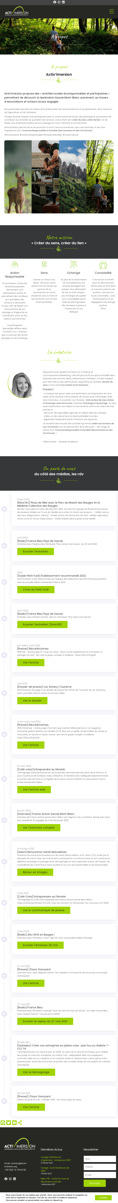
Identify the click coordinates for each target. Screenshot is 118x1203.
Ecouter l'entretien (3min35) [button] (42, 624)
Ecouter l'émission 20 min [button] (40, 945)
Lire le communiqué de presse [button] (44, 910)
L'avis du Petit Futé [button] (36, 589)
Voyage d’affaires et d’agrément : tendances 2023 (56, 1159)
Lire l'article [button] (31, 662)
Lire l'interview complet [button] (39, 827)
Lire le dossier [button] (32, 700)
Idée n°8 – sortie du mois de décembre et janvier (55, 1180)
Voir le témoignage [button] (36, 1072)
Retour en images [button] (35, 872)
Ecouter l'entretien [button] (35, 551)
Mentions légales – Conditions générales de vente (95, 1199)
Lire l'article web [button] (34, 789)
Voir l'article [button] (31, 1107)
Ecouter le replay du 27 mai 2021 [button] (45, 1021)
